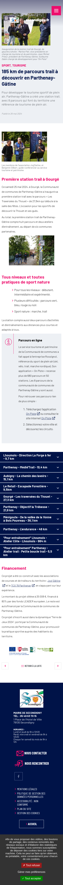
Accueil (32, 824)
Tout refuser (31, 865)
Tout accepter (31, 878)
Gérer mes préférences (31, 872)
